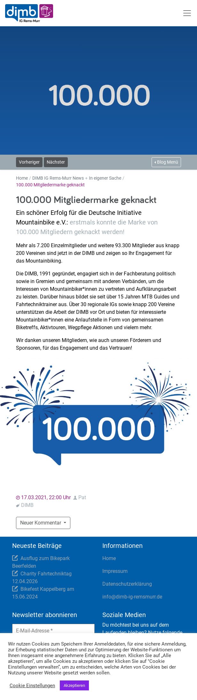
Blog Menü (167, 162)
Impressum (115, 571)
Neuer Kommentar (45, 522)
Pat (82, 497)
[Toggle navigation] (187, 13)
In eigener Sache (105, 178)
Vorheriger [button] (29, 162)
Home (22, 178)
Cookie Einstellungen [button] (32, 685)
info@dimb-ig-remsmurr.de (132, 597)
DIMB (27, 505)
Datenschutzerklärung (127, 584)
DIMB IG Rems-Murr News (58, 178)
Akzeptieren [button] (74, 685)
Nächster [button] (56, 162)
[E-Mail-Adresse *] (53, 631)
